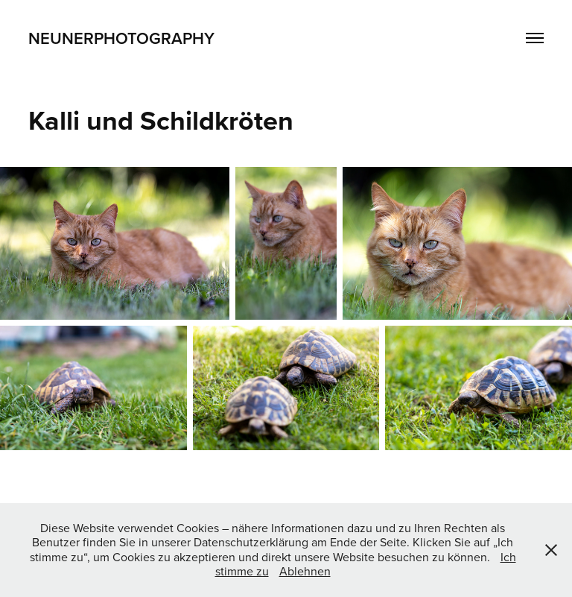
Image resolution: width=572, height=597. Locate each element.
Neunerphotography (121, 38)
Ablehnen (305, 571)
